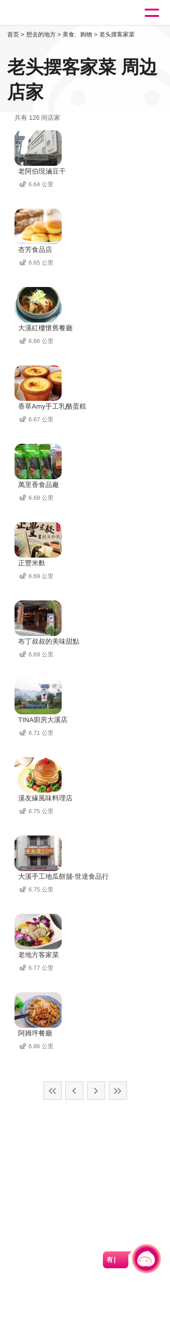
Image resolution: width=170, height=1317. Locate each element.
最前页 (53, 1090)
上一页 (74, 1090)
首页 (13, 34)
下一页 (96, 1090)
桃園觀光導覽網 (44, 13)
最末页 (118, 1090)
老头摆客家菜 (117, 34)
